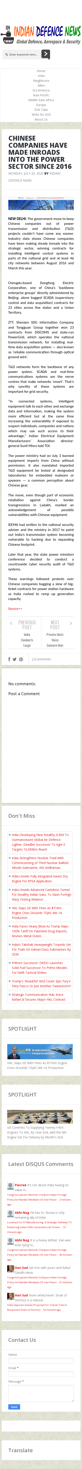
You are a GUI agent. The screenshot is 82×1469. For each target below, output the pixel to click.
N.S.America (41, 90)
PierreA (20, 1185)
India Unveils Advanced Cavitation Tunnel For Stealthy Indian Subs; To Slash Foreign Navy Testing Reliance (41, 894)
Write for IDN (41, 114)
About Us (41, 119)
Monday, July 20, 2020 (26, 173)
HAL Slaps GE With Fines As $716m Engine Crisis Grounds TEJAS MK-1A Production (37, 913)
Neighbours (41, 80)
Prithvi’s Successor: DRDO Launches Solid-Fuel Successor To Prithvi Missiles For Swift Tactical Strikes (39, 968)
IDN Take (41, 110)
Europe (41, 105)
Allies (41, 85)
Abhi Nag (22, 1212)
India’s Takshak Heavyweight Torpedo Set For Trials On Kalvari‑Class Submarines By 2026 (41, 949)
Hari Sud (21, 1268)
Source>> (15, 608)
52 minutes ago (52, 1309)
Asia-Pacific (41, 95)
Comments (41, 659)
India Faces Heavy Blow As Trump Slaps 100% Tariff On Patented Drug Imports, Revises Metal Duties (40, 931)
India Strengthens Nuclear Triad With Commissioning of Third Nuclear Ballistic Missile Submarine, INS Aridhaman (40, 863)
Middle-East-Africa (41, 100)
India (41, 76)
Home (41, 71)
